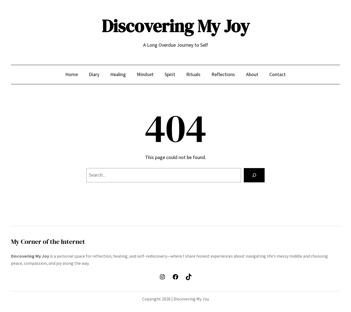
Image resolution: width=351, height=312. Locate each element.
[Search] (254, 175)
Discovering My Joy (176, 26)
